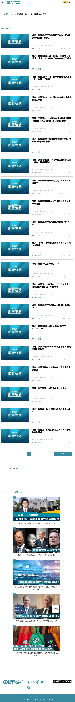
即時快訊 (34, 48)
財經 (39, 48)
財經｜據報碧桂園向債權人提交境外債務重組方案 (51, 182)
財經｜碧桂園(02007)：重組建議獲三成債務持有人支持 (51, 98)
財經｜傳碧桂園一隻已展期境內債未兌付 (50, 388)
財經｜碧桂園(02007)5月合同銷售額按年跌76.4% (51, 306)
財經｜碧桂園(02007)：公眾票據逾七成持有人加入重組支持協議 (51, 78)
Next (62, 453)
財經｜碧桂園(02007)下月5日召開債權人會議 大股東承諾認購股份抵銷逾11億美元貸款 (51, 57)
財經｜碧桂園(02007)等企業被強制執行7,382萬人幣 (49, 327)
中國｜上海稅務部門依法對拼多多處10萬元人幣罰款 (28, 14)
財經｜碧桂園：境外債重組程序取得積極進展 (51, 410)
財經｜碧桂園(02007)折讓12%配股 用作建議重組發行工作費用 (51, 36)
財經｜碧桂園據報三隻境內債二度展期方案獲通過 (51, 368)
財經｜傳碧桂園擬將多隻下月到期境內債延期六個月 (51, 202)
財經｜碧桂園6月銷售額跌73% (46, 264)
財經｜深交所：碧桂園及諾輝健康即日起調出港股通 (51, 244)
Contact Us (33, 697)
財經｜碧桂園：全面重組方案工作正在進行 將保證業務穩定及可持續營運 (52, 285)
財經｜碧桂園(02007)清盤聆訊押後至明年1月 (51, 223)
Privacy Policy (41, 697)
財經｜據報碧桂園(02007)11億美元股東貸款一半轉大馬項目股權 (51, 161)
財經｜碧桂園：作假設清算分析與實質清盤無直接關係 (51, 431)
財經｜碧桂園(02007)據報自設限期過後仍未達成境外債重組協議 (51, 140)
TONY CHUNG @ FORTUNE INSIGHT (42, 45)
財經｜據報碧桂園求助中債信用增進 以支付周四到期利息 (51, 348)
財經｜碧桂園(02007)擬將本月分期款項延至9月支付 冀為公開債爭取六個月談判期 (51, 119)
